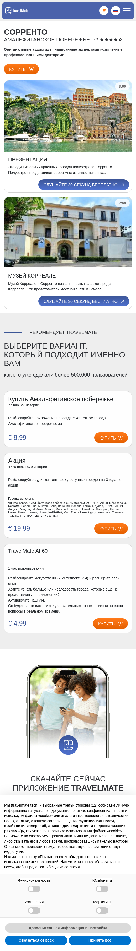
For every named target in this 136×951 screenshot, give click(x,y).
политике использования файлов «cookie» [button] (86, 831)
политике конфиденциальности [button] (97, 810)
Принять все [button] (99, 940)
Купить (21, 69)
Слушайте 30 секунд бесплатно (84, 184)
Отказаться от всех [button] (36, 940)
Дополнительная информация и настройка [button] (68, 928)
